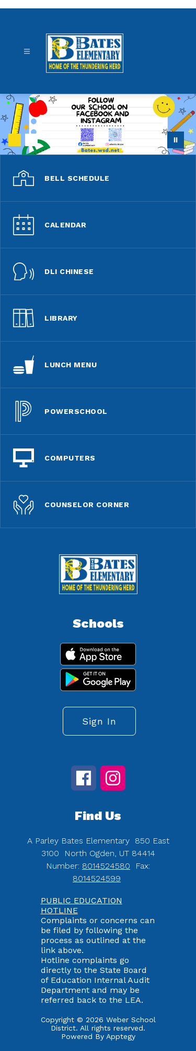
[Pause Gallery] (175, 140)
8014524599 (97, 878)
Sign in (99, 721)
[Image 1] (14, 140)
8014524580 (106, 866)
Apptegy (120, 1036)
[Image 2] (31, 140)
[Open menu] (27, 52)
